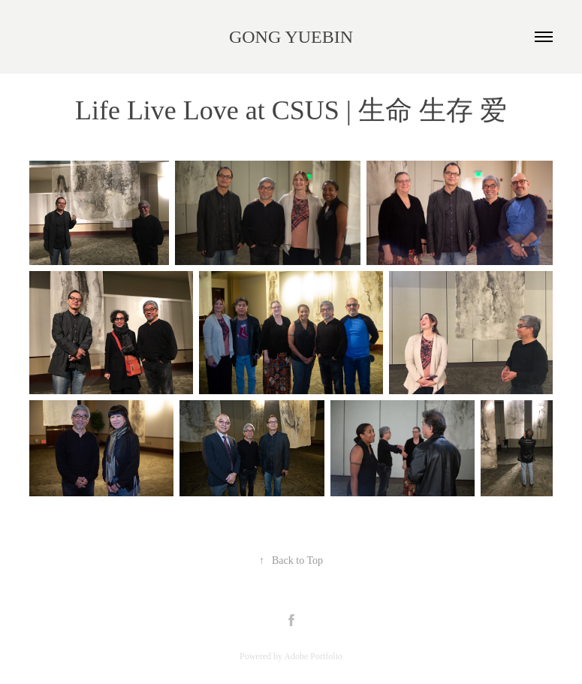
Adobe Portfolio (313, 656)
